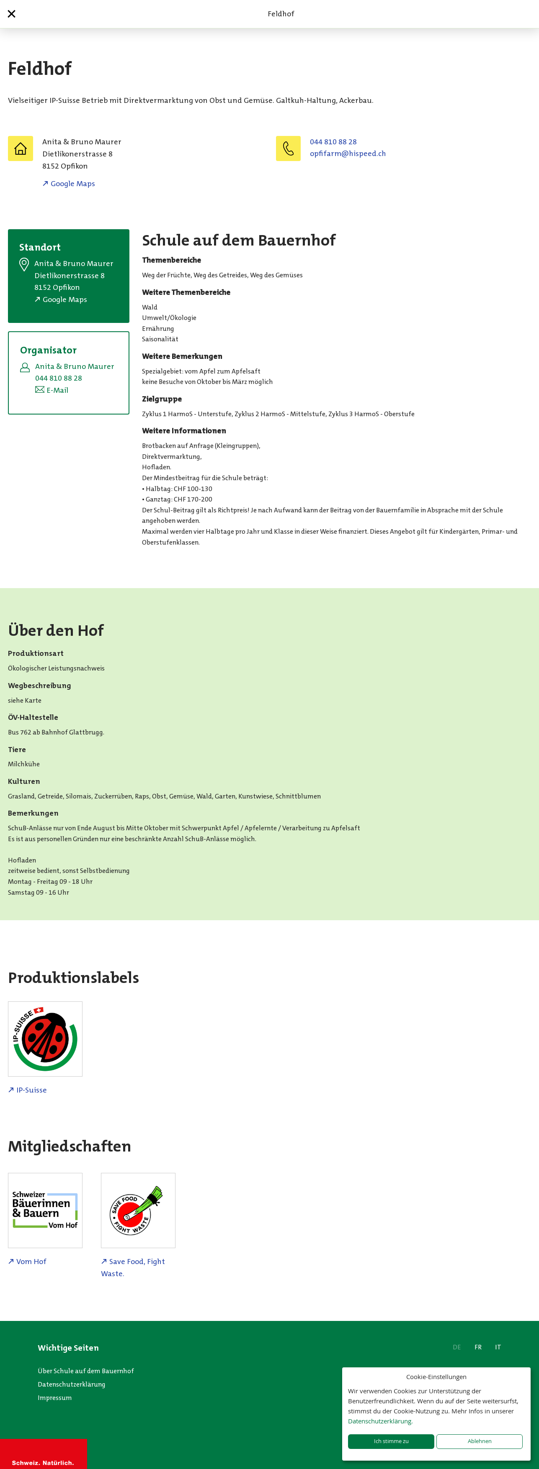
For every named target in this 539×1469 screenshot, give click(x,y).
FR (478, 1347)
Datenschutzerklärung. (380, 1421)
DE (457, 1347)
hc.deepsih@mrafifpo (348, 153)
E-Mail (57, 390)
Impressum (55, 1397)
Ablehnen (480, 1441)
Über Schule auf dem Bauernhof (86, 1371)
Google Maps (73, 184)
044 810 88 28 (333, 142)
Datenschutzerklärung (72, 1384)
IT (498, 1347)
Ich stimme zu (391, 1441)
